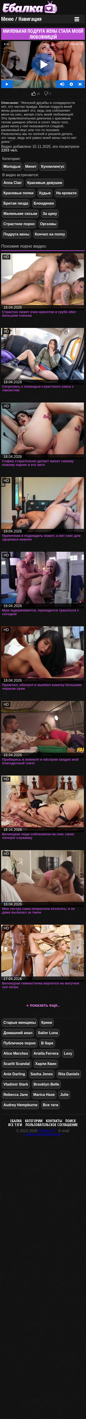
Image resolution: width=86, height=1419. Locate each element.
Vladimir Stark (15, 1084)
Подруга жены (16, 234)
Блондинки (44, 203)
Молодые (12, 166)
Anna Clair (12, 183)
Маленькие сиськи (20, 214)
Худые (45, 193)
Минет (30, 166)
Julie (64, 1095)
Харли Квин (45, 1064)
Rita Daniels (68, 1074)
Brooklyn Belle (46, 1084)
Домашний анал (17, 1033)
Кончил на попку (50, 234)
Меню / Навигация (21, 18)
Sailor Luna (48, 1033)
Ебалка (16, 1120)
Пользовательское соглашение (51, 1124)
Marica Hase (44, 1095)
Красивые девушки (44, 183)
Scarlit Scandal (16, 1064)
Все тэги (15, 1124)
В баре (47, 1043)
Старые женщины (19, 1022)
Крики (46, 1022)
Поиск (70, 1120)
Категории (33, 1120)
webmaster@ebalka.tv (43, 1134)
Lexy (68, 1053)
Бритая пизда (15, 203)
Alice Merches (15, 1053)
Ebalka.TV (47, 1131)
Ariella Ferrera (45, 1053)
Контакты (54, 1120)
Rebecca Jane (15, 1095)
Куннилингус (52, 166)
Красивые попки (18, 193)
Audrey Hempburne (20, 1105)
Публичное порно (19, 1043)
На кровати (66, 193)
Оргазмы (48, 224)
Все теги (50, 1105)
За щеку (50, 214)
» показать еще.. (43, 1005)
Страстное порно (19, 224)
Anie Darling (14, 1074)
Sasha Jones (42, 1074)
